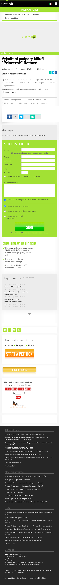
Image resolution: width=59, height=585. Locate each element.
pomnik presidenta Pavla (13, 463)
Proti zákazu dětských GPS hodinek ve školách (16, 266)
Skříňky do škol (10, 466)
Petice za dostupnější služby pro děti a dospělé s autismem (24, 483)
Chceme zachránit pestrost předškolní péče (19, 495)
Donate (19, 370)
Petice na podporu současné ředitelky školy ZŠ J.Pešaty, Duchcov (26, 451)
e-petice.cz (7, 3)
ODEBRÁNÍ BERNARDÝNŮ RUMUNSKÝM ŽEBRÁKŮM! (23, 541)
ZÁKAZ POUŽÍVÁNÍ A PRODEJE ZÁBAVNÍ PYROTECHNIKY (24, 489)
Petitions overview (12, 14)
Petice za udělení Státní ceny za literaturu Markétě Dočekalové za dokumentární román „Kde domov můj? (26, 439)
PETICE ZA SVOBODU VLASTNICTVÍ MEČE (19, 448)
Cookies (42, 578)
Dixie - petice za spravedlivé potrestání (17, 480)
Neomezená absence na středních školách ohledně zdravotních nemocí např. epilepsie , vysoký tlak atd (19, 251)
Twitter (53, 72)
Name (6, 157)
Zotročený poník (10, 544)
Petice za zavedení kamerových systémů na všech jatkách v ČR (25, 476)
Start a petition (12, 18)
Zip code (7, 172)
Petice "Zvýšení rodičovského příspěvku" (18, 499)
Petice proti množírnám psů (14, 492)
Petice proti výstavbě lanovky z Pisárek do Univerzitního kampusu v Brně (28, 526)
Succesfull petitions (32, 14)
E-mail (6, 150)
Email (50, 72)
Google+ (14, 330)
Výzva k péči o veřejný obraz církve (16, 518)
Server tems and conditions (27, 578)
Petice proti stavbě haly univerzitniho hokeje (14, 260)
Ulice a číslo (8, 165)
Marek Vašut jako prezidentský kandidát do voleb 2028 (23, 454)
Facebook (56, 72)
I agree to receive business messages (21, 211)
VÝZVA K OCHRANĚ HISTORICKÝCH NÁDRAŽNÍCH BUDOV (24, 434)
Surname (7, 161)
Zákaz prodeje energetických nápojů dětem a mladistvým (23, 537)
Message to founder (11, 182)
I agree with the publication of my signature (23, 176)
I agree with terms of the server (15, 217)
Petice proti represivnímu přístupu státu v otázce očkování (24, 486)
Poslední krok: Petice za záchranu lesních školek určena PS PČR (26, 502)
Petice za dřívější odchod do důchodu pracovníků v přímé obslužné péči (28, 529)
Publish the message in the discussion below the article (28, 200)
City (5, 168)
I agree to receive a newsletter (18, 206)
